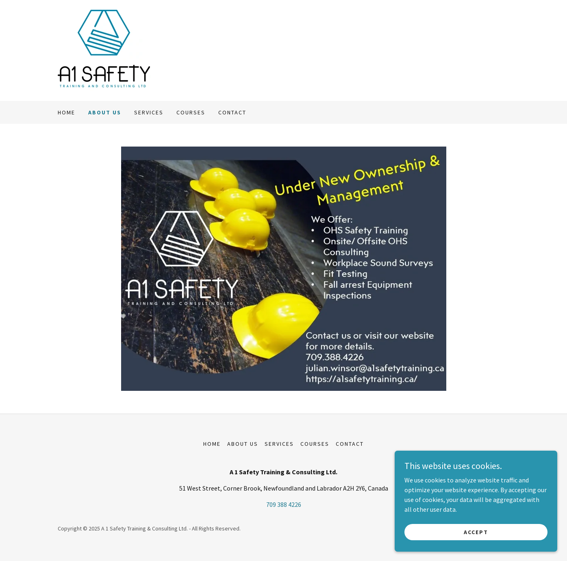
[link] (104, 50)
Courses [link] (190, 112)
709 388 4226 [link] (283, 504)
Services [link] (148, 112)
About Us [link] (104, 112)
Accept (476, 531)
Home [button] (212, 443)
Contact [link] (232, 112)
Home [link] (66, 112)
